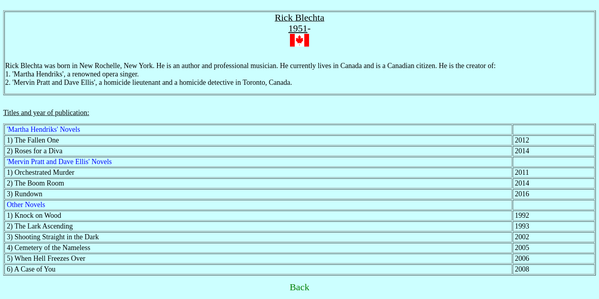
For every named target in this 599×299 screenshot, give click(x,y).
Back (299, 287)
